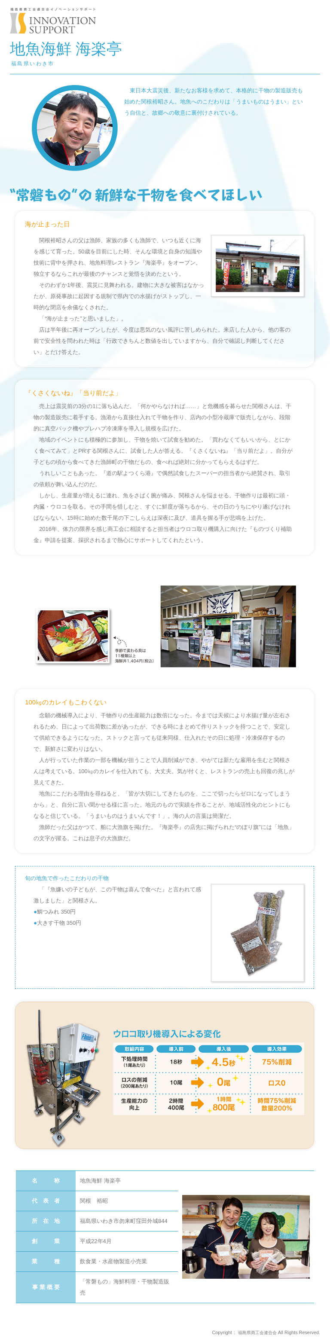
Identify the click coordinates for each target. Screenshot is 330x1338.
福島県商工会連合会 (255, 1332)
